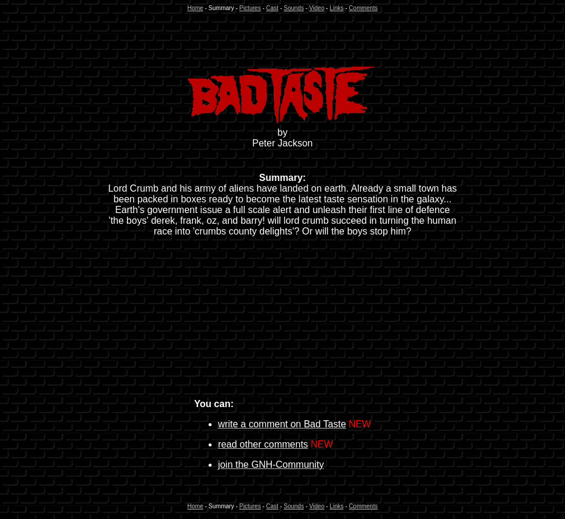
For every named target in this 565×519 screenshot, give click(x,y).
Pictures (250, 8)
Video (316, 8)
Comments (363, 8)
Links (336, 8)
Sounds (294, 8)
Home (195, 8)
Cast (272, 8)
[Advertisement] (282, 38)
